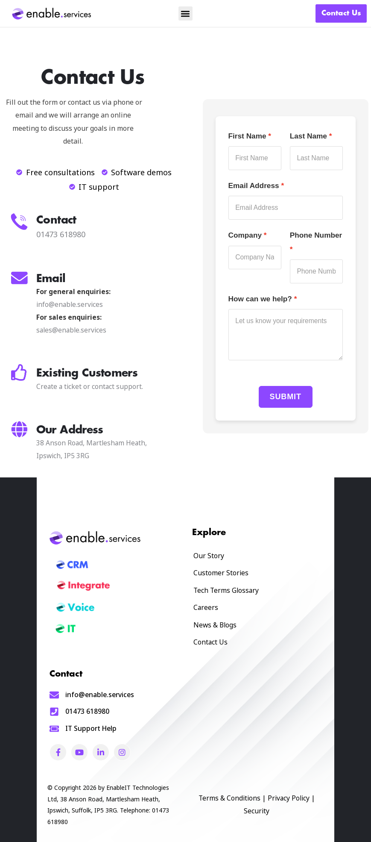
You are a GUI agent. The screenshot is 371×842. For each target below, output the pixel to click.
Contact (56, 220)
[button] (185, 13)
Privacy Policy (289, 798)
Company (245, 235)
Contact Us (210, 642)
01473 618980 (87, 711)
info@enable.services (69, 304)
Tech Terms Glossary (226, 590)
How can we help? (260, 298)
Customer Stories (220, 572)
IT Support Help (91, 728)
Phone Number (316, 235)
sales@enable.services (71, 330)
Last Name (308, 136)
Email (51, 278)
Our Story (208, 555)
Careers (205, 607)
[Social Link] (58, 752)
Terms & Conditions (229, 798)
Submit (285, 396)
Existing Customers (86, 373)
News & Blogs (215, 625)
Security (256, 811)
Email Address (253, 185)
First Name (247, 136)
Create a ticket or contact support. (89, 386)
